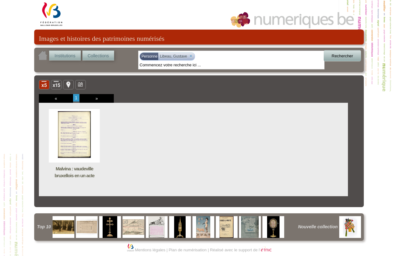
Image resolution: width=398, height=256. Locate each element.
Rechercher (342, 56)
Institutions (65, 55)
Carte (68, 84)
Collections (98, 55)
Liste (56, 84)
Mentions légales (150, 250)
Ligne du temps (81, 84)
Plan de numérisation (187, 250)
